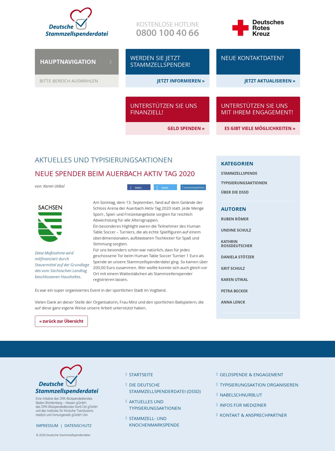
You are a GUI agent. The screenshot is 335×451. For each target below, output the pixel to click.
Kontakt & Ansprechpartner (253, 415)
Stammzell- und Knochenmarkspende (154, 421)
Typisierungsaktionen (244, 182)
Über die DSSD (235, 192)
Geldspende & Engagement (251, 375)
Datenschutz (78, 425)
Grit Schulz (233, 268)
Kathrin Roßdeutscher (236, 243)
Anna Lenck (233, 302)
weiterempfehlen (193, 187)
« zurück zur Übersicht (61, 321)
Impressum (47, 425)
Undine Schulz (236, 230)
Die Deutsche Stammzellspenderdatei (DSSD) (165, 388)
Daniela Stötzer (237, 257)
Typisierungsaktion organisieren (259, 385)
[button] (139, 187)
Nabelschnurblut (241, 395)
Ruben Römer (235, 219)
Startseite (141, 375)
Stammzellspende (239, 173)
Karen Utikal (234, 279)
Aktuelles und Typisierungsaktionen (155, 405)
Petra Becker (234, 291)
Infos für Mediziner (243, 405)
